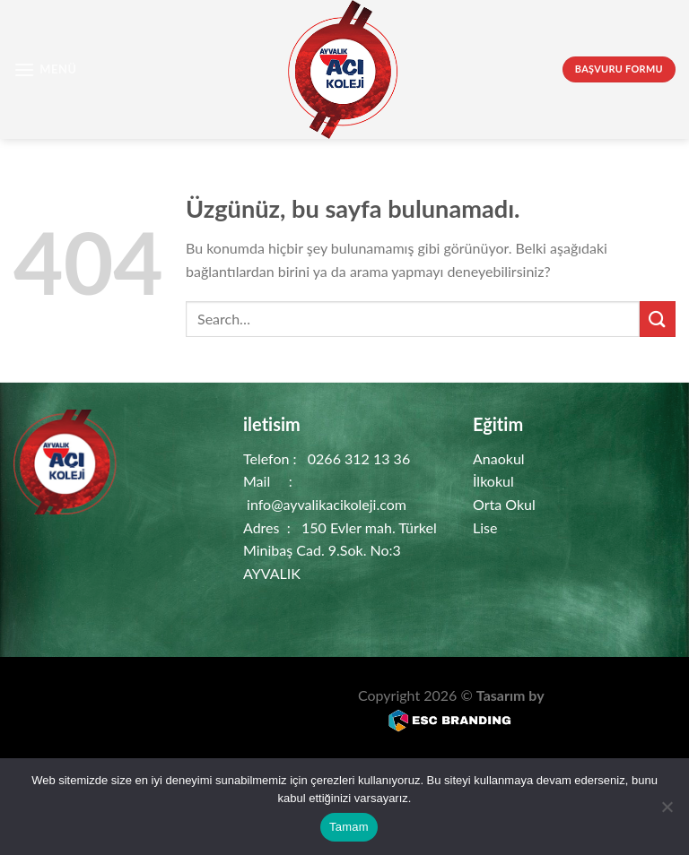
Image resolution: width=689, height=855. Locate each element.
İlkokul (493, 480)
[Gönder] (658, 318)
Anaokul (499, 458)
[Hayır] (667, 812)
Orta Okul (504, 504)
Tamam (349, 826)
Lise (485, 527)
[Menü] (45, 69)
